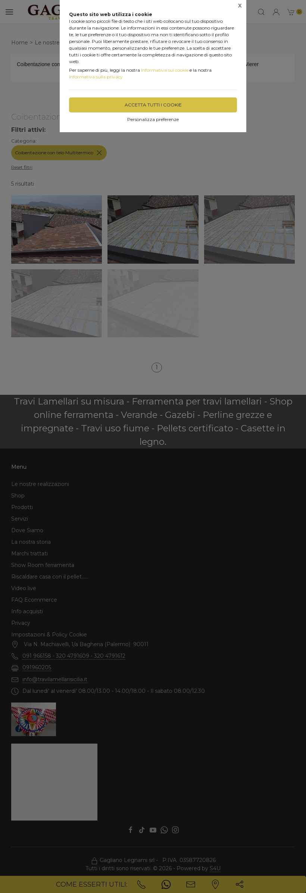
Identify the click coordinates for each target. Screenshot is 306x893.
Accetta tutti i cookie (153, 105)
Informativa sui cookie (164, 70)
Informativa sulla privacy (96, 77)
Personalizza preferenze (153, 119)
